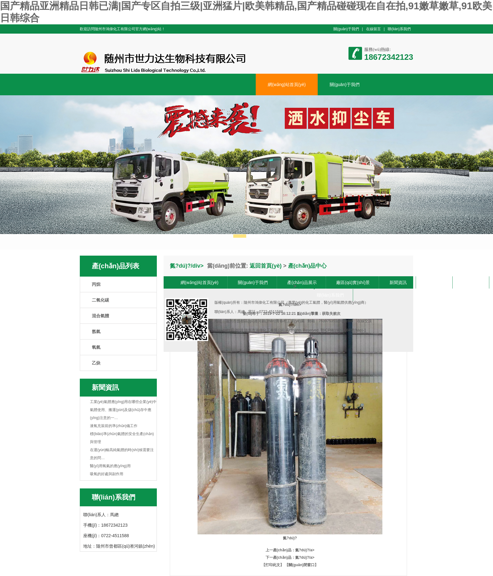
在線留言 (373, 29)
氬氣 (96, 331)
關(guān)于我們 (346, 29)
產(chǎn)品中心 (307, 266)
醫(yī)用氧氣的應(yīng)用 (110, 466)
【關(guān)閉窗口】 (301, 565)
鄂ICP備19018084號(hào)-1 (343, 330)
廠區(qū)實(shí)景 (353, 282)
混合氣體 (100, 315)
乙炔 (96, 362)
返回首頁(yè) (266, 266)
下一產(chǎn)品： (280, 557)
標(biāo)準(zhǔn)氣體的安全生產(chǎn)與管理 (122, 438)
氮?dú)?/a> (304, 550)
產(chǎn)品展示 (302, 282)
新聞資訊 (398, 282)
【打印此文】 (273, 565)
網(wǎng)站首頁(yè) (287, 84)
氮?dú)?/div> (289, 422)
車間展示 (434, 282)
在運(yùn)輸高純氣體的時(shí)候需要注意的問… (122, 454)
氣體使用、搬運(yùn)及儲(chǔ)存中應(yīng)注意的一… (120, 414)
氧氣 (96, 347)
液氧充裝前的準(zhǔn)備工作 (113, 426)
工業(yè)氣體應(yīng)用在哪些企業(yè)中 (123, 402)
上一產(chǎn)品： (280, 550)
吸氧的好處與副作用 (106, 474)
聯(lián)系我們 (399, 29)
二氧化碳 (100, 300)
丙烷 (96, 284)
